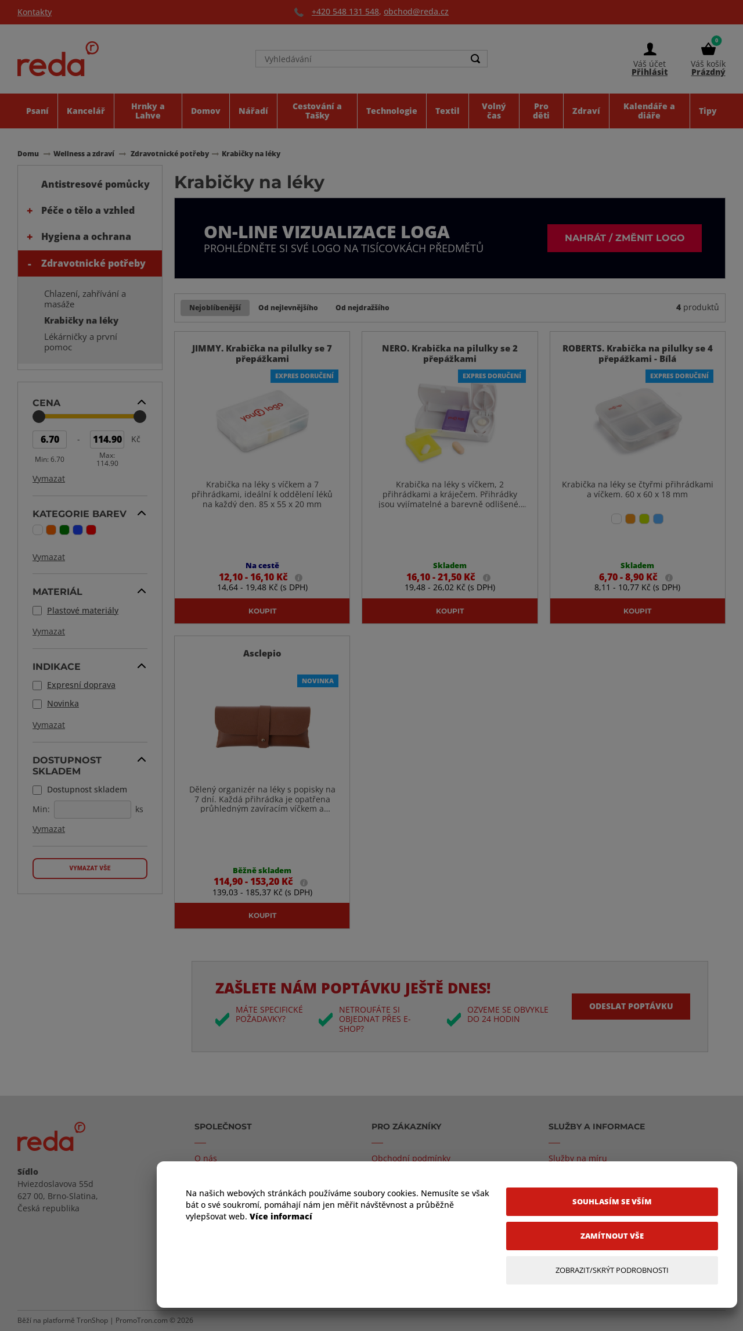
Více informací (281, 1216)
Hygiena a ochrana (86, 236)
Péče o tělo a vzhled (88, 210)
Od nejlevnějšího (288, 308)
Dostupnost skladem (67, 765)
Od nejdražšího (362, 308)
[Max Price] (107, 439)
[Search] (475, 59)
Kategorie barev (80, 513)
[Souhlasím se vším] (612, 1202)
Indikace (57, 666)
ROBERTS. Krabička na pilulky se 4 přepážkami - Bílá (637, 354)
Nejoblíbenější (215, 308)
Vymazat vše (89, 868)
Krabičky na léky (81, 320)
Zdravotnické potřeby (93, 263)
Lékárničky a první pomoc (80, 342)
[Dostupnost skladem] (92, 810)
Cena (46, 402)
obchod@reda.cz (416, 11)
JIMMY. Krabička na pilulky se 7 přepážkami (262, 354)
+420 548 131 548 (345, 11)
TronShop (92, 1320)
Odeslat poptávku (631, 1005)
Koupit (262, 610)
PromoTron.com (142, 1320)
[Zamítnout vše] (612, 1236)
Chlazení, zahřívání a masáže (85, 299)
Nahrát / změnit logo (624, 238)
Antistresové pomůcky (95, 184)
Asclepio (262, 653)
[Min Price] (50, 439)
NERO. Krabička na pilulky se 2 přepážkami (450, 354)
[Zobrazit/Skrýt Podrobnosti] (612, 1270)
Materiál (57, 591)
